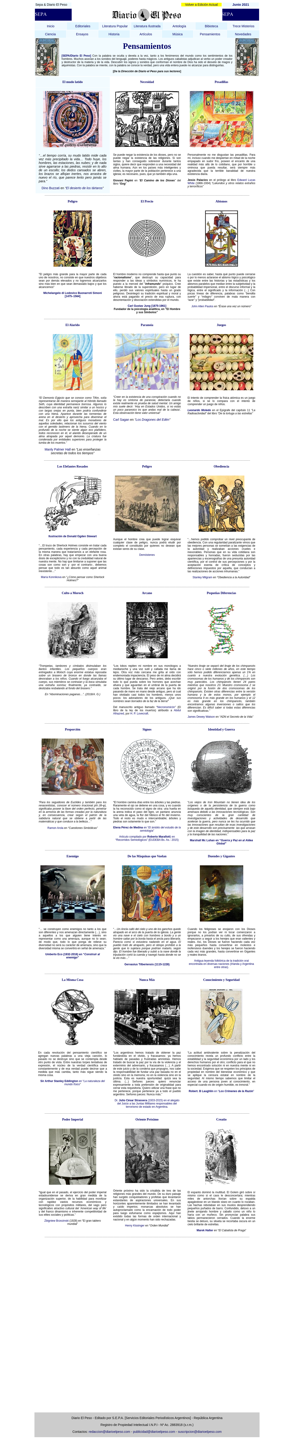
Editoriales (82, 26)
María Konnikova (51, 577)
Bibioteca (211, 26)
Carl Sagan (121, 419)
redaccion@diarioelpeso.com (109, 1431)
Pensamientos (210, 34)
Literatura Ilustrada (147, 26)
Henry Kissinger (134, 1225)
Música (177, 34)
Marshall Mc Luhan (202, 840)
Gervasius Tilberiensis (139, 964)
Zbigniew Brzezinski (56, 1220)
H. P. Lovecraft (139, 713)
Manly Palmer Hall (58, 449)
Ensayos (82, 34)
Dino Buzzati (51, 188)
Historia (113, 34)
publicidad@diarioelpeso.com (154, 1431)
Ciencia (50, 34)
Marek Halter (205, 1230)
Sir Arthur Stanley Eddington (59, 1081)
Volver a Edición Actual (201, 4)
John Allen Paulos (202, 306)
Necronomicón (166, 707)
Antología (179, 26)
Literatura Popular (115, 26)
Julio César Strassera (133, 1100)
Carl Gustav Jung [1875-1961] (147, 305)
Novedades (243, 34)
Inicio (50, 26)
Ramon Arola (55, 828)
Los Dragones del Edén (152, 419)
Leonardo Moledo (199, 410)
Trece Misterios (243, 26)
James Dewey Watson (201, 716)
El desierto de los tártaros (84, 188)
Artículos (146, 34)
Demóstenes (147, 554)
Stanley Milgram (202, 577)
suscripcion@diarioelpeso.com (200, 1431)
